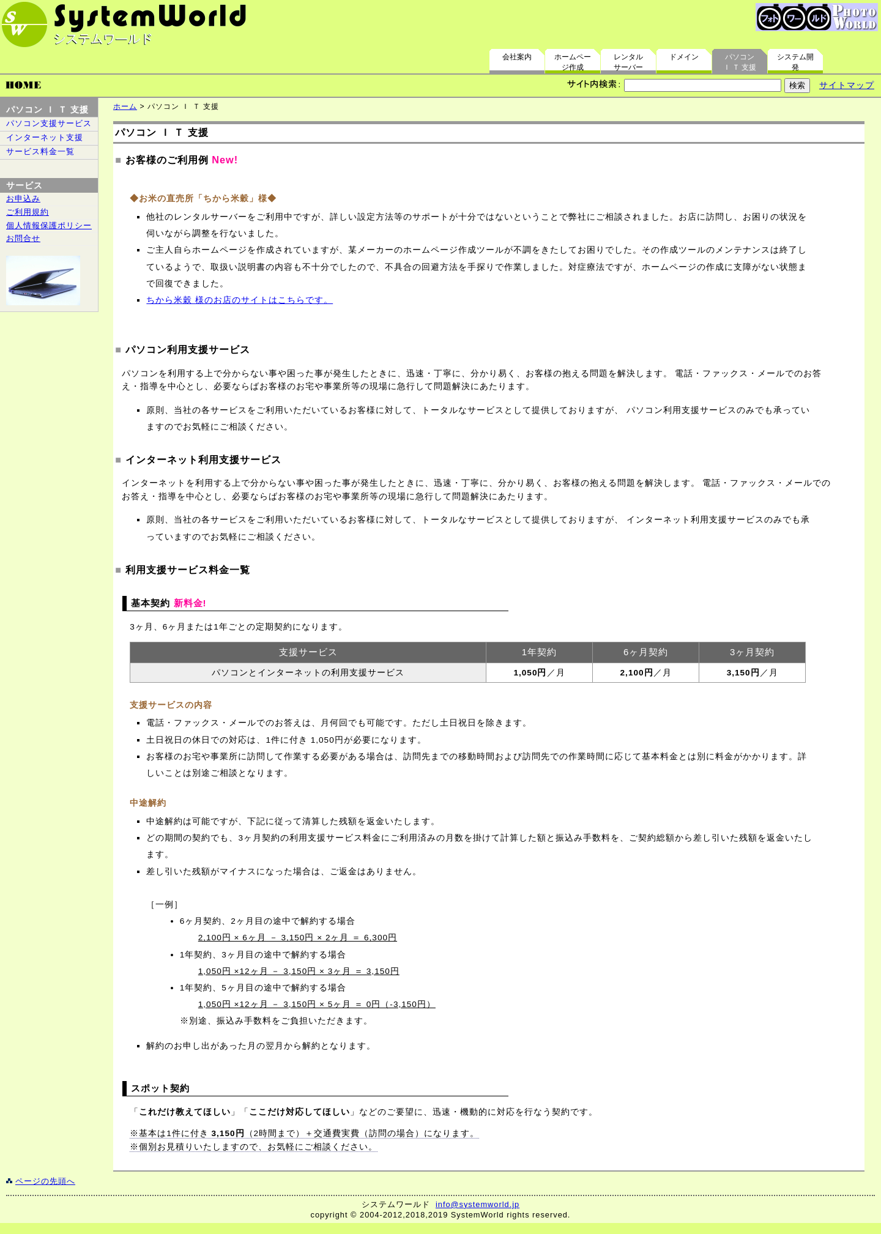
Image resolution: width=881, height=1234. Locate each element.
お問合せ (23, 238)
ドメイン (684, 57)
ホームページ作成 (572, 62)
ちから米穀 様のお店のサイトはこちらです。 (239, 300)
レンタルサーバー (628, 62)
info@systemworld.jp (477, 1204)
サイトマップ (846, 85)
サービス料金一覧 (40, 151)
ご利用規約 (27, 212)
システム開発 (795, 62)
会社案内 (517, 57)
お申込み (23, 198)
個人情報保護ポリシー (49, 225)
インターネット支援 (44, 137)
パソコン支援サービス (49, 123)
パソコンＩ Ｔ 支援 (740, 62)
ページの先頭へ (45, 1181)
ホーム (125, 106)
